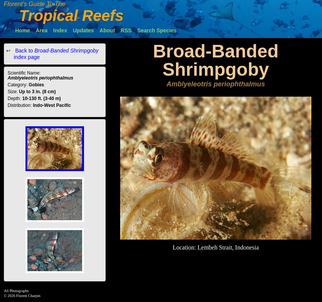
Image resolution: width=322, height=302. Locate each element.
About (107, 30)
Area (42, 30)
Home (22, 30)
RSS (126, 30)
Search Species (157, 30)
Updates (83, 30)
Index (60, 30)
